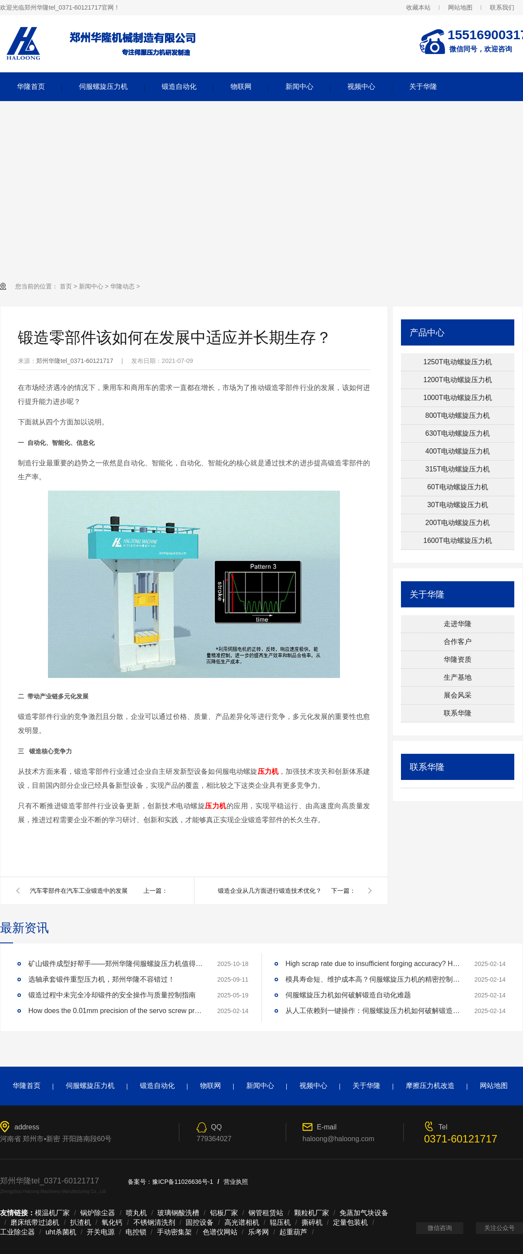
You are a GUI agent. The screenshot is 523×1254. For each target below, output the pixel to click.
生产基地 (458, 677)
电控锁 (136, 1232)
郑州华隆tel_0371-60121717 (74, 360)
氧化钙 (112, 1222)
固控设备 (200, 1222)
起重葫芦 (293, 1232)
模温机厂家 (52, 1213)
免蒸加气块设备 (364, 1213)
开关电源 (101, 1232)
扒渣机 (80, 1222)
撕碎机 (312, 1222)
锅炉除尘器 (97, 1213)
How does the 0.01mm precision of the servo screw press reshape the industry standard (115, 1010)
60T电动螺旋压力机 (457, 487)
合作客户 (458, 641)
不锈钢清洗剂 (154, 1222)
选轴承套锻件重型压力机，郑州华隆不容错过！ (101, 979)
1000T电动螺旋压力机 (457, 397)
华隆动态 (122, 286)
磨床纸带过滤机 (34, 1222)
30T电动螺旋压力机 (457, 504)
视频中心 (361, 86)
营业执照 (236, 1181)
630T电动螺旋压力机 (457, 433)
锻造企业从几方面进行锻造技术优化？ (270, 890)
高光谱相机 (241, 1222)
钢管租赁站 (265, 1213)
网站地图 (460, 7)
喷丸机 (136, 1213)
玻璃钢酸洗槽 (178, 1213)
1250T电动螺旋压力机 (457, 362)
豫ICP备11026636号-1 (182, 1181)
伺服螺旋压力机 (103, 86)
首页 (66, 286)
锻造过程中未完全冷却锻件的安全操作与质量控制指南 (112, 995)
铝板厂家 (224, 1213)
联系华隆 (458, 713)
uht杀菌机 (60, 1232)
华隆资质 (458, 659)
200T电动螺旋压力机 (457, 522)
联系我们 (502, 7)
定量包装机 (350, 1222)
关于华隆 (423, 86)
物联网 (241, 86)
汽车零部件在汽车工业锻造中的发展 (79, 890)
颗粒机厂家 (311, 1213)
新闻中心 (299, 86)
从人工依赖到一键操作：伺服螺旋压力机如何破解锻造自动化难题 (372, 1010)
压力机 (268, 771)
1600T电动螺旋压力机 (457, 540)
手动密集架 (174, 1232)
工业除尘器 (17, 1232)
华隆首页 (31, 86)
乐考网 (258, 1232)
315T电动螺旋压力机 (457, 469)
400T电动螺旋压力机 (457, 451)
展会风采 (458, 695)
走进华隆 (458, 623)
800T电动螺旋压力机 (457, 415)
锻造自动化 (179, 86)
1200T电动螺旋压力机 (457, 379)
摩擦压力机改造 (430, 1085)
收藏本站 (418, 7)
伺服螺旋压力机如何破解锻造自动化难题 (348, 995)
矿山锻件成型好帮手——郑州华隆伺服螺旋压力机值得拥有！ (115, 963)
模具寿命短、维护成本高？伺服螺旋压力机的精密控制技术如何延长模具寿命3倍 (372, 979)
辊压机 (280, 1222)
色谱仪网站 (220, 1232)
